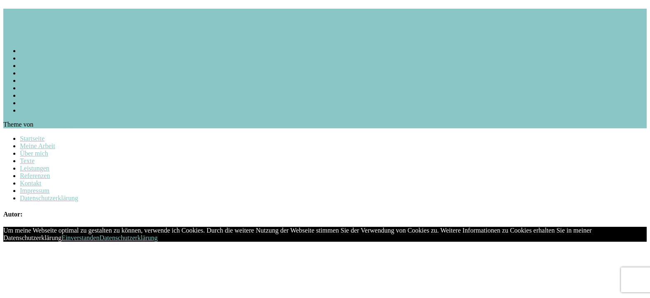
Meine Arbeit (37, 58)
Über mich (34, 65)
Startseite (32, 50)
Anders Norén (53, 124)
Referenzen (35, 87)
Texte (27, 73)
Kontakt (30, 95)
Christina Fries (46, 16)
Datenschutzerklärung (49, 110)
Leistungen (34, 80)
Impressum (34, 102)
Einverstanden (80, 237)
